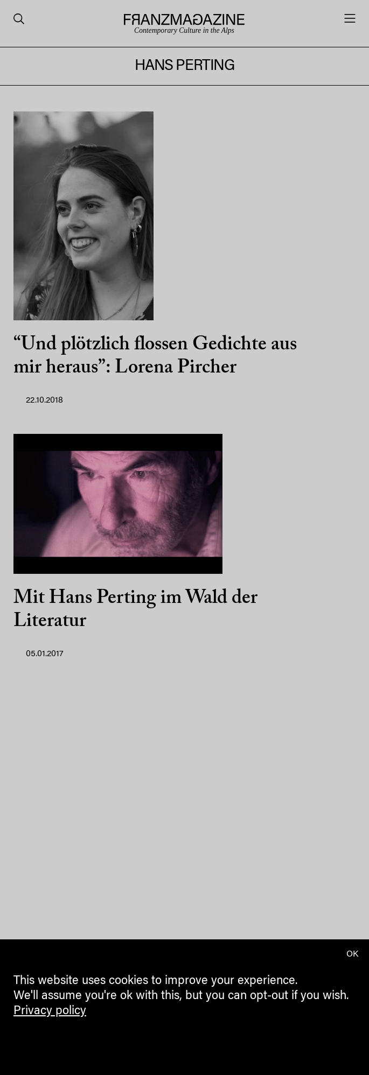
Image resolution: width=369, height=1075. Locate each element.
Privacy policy (49, 1011)
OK (352, 954)
